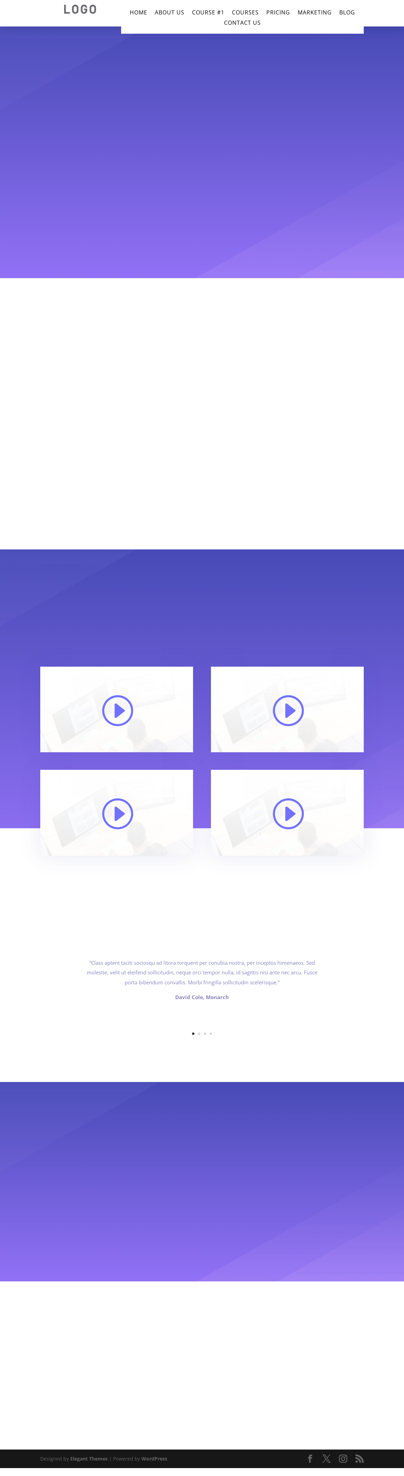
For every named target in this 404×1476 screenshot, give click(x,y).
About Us (169, 13)
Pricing (278, 13)
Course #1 (208, 13)
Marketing (315, 13)
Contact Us (242, 23)
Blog (347, 13)
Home (138, 13)
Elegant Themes (89, 1458)
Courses (245, 13)
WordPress (154, 1458)
